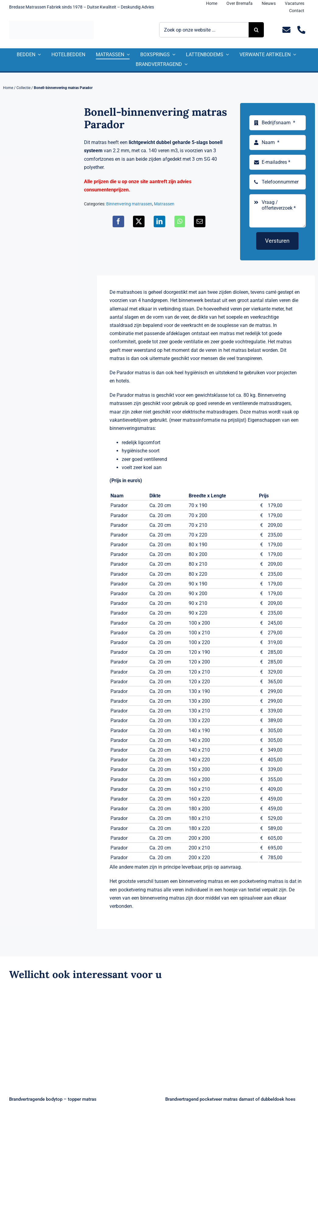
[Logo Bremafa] (51, 23)
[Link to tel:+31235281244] (301, 30)
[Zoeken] (256, 29)
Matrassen (164, 203)
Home (8, 88)
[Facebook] (118, 221)
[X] (138, 221)
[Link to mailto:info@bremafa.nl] (286, 30)
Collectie (23, 88)
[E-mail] (199, 221)
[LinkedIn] (159, 221)
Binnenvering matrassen (129, 203)
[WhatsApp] (180, 221)
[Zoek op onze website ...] (204, 29)
